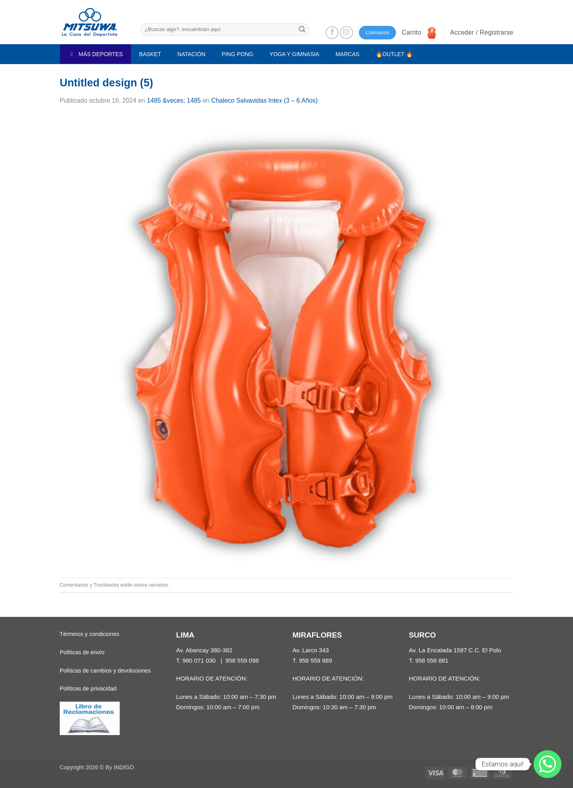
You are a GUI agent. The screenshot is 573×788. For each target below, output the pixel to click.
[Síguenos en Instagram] (346, 32)
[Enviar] (302, 29)
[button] (419, 33)
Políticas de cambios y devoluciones (105, 670)
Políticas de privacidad (88, 688)
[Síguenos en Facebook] (332, 32)
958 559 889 (315, 660)
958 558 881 (431, 660)
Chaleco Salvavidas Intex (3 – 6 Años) (264, 100)
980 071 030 (199, 660)
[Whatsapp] (547, 764)
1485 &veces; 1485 (174, 100)
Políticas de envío (82, 652)
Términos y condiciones (89, 634)
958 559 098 (242, 660)
